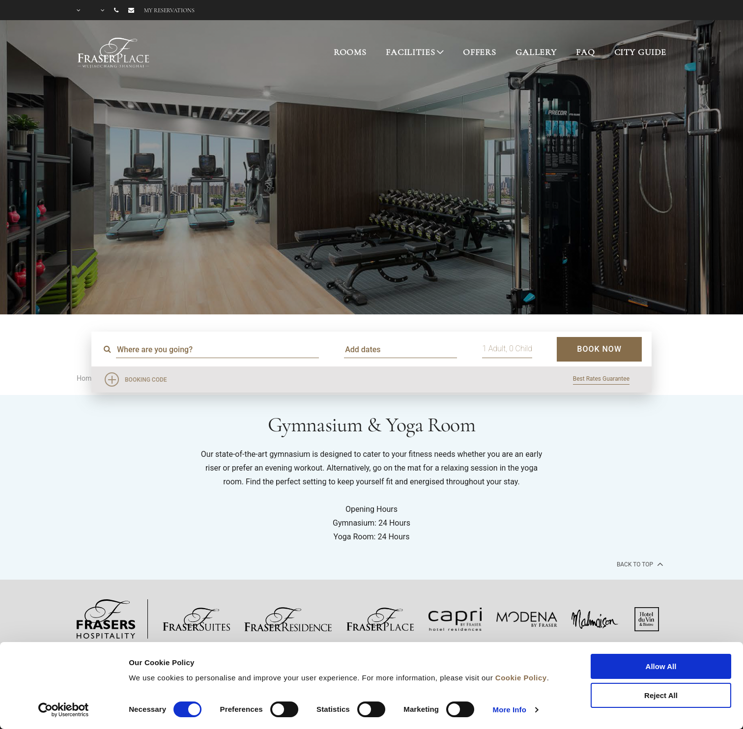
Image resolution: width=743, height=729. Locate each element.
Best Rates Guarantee (601, 378)
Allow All (661, 666)
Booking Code (146, 379)
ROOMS (350, 52)
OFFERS (479, 52)
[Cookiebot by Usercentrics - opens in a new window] (64, 709)
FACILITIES (410, 52)
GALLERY (536, 52)
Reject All (661, 695)
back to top (639, 564)
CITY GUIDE (640, 52)
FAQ (585, 52)
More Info (509, 709)
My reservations (169, 10)
